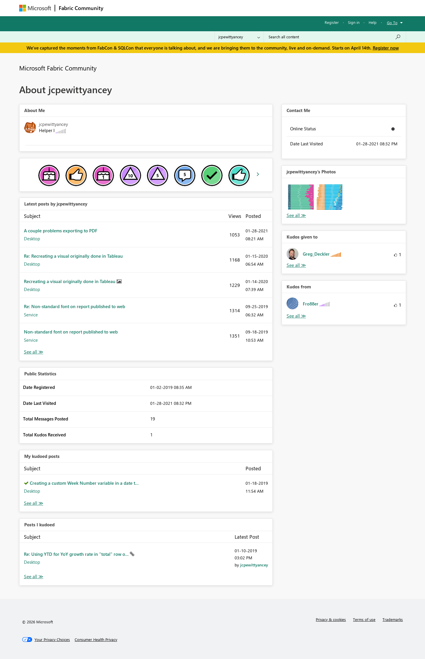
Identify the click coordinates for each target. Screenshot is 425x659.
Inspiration (143, 7)
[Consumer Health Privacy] (96, 639)
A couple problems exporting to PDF (60, 231)
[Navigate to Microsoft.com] (35, 8)
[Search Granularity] (239, 36)
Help (373, 22)
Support (267, 7)
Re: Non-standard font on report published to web (74, 306)
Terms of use (364, 619)
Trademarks (392, 619)
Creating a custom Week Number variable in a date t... (84, 483)
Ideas (166, 7)
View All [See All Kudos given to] (296, 265)
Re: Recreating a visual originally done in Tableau (73, 256)
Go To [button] (392, 22)
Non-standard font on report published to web (71, 332)
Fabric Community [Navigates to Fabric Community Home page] (81, 7)
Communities (193, 7)
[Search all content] (335, 36)
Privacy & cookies (331, 619)
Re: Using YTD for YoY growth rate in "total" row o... (77, 554)
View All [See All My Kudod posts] (33, 503)
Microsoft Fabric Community (58, 68)
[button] (301, 197)
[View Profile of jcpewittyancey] (254, 565)
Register (332, 22)
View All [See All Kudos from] (296, 316)
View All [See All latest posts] (33, 352)
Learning (242, 7)
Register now (386, 48)
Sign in (353, 22)
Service (31, 315)
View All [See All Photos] (296, 215)
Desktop (32, 238)
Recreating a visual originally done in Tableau (70, 281)
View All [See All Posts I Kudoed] (33, 576)
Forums (116, 7)
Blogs (219, 7)
